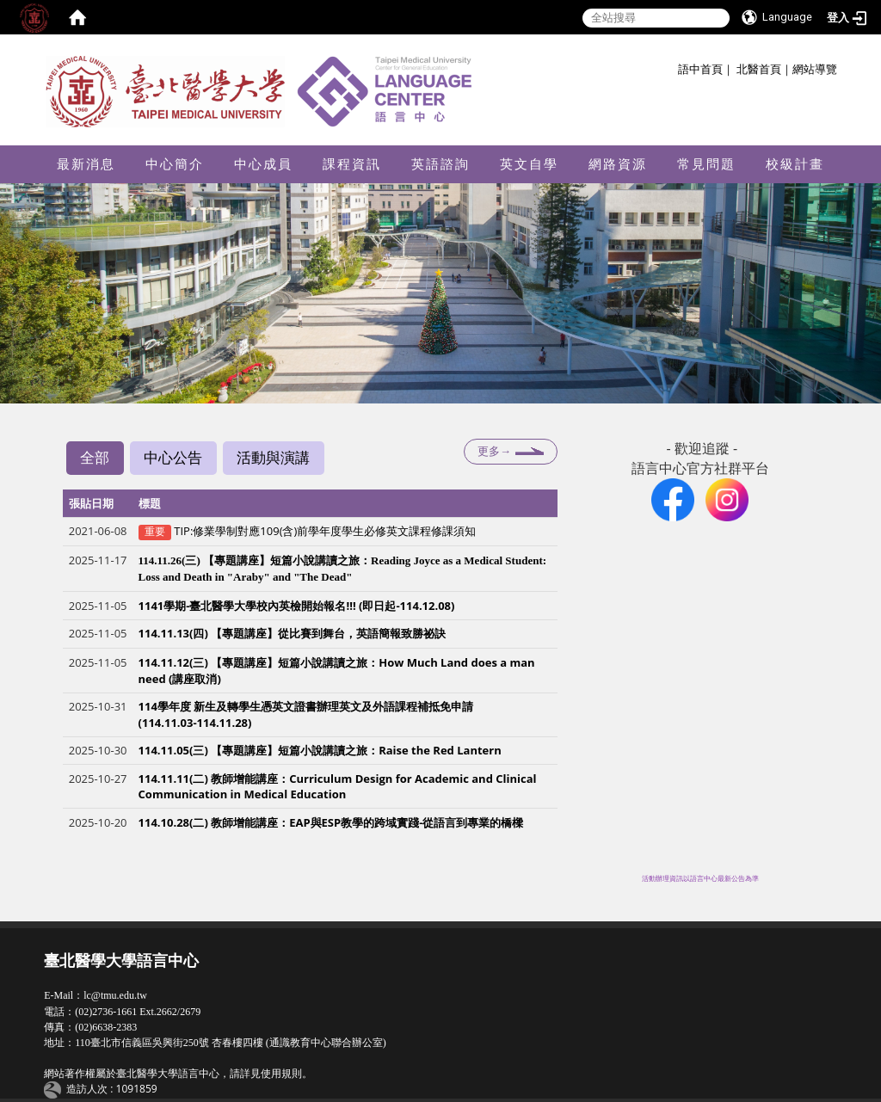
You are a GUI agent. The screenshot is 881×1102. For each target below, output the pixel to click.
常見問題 (706, 164)
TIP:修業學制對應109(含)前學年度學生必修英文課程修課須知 (325, 531)
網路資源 (617, 164)
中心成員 (263, 164)
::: (671, 66)
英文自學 (529, 164)
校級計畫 (795, 164)
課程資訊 (352, 164)
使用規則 (281, 1074)
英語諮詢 (440, 164)
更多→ (494, 451)
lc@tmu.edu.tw (115, 995)
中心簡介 (174, 164)
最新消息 (86, 164)
